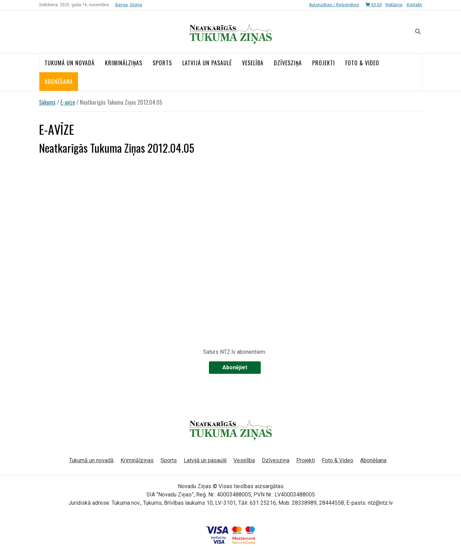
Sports (162, 63)
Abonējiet (234, 367)
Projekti (323, 63)
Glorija (136, 4)
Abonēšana (59, 81)
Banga (121, 4)
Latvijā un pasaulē (207, 63)
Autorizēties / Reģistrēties (334, 4)
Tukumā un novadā (70, 63)
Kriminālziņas (123, 63)
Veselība (252, 63)
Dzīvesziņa (288, 63)
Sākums (47, 102)
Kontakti (414, 4)
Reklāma (393, 4)
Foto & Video (362, 63)
